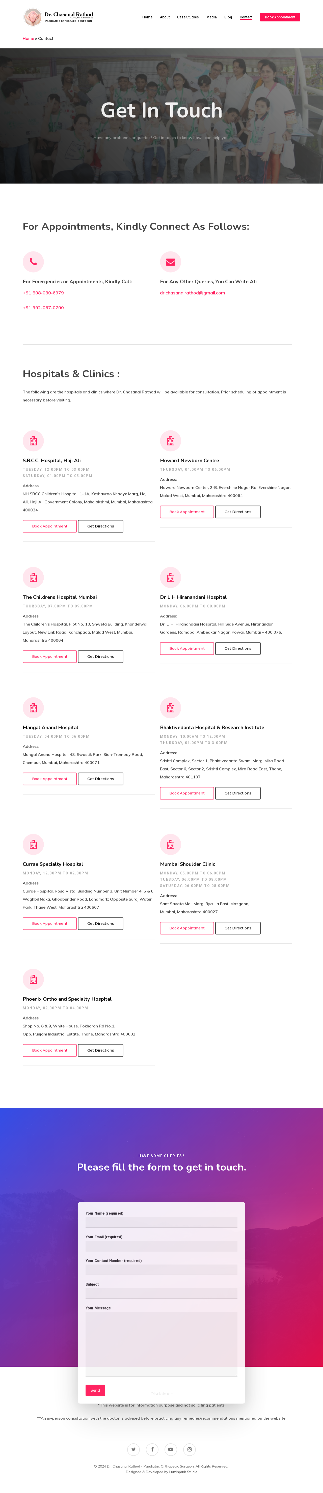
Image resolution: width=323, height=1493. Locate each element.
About (165, 17)
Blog (228, 17)
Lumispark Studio (183, 1472)
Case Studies (188, 17)
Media (211, 17)
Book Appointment (280, 17)
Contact (246, 17)
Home (147, 17)
